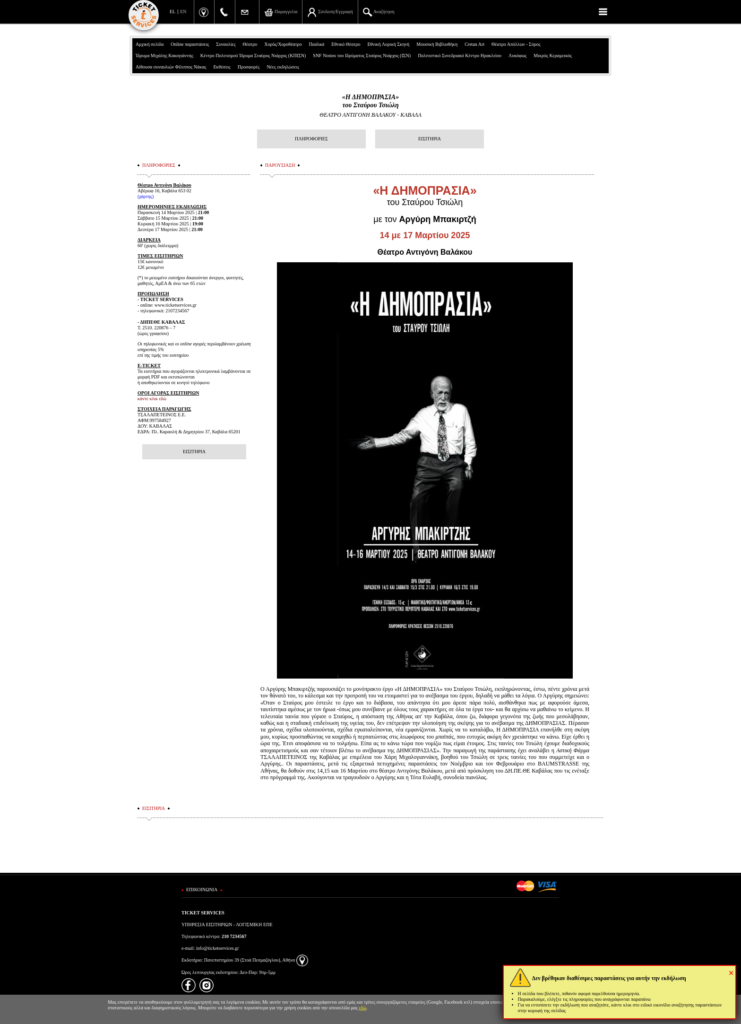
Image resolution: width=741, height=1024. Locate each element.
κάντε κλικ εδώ (152, 398)
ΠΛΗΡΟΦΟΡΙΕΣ (311, 138)
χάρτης (145, 196)
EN (183, 11)
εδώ (363, 1007)
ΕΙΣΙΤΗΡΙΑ (429, 138)
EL (172, 11)
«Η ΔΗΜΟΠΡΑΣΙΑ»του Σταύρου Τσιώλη (370, 101)
